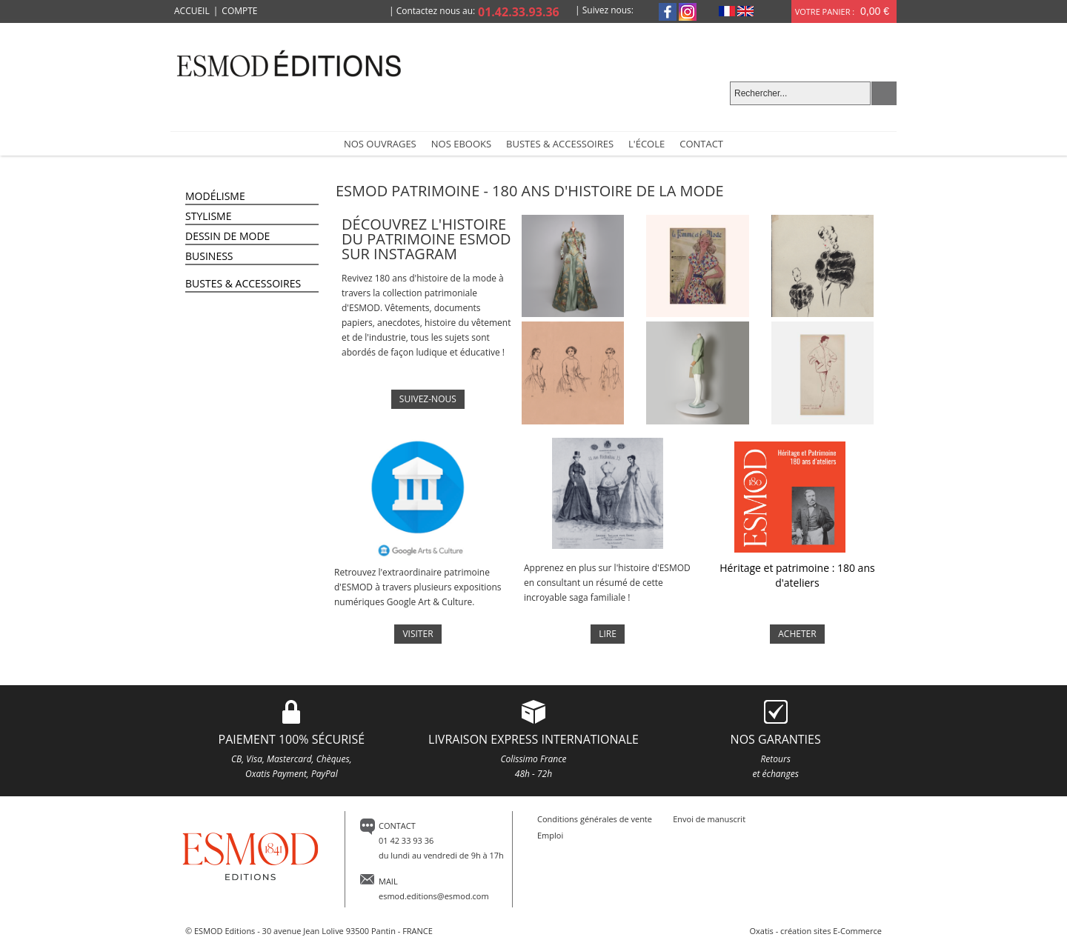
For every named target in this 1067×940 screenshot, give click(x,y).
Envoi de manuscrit (709, 818)
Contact (701, 143)
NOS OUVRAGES (380, 143)
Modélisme (215, 196)
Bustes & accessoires (560, 143)
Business (209, 256)
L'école (646, 143)
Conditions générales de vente (594, 818)
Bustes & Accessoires (243, 283)
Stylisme (208, 216)
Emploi (550, 835)
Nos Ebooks (461, 143)
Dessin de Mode (227, 236)
